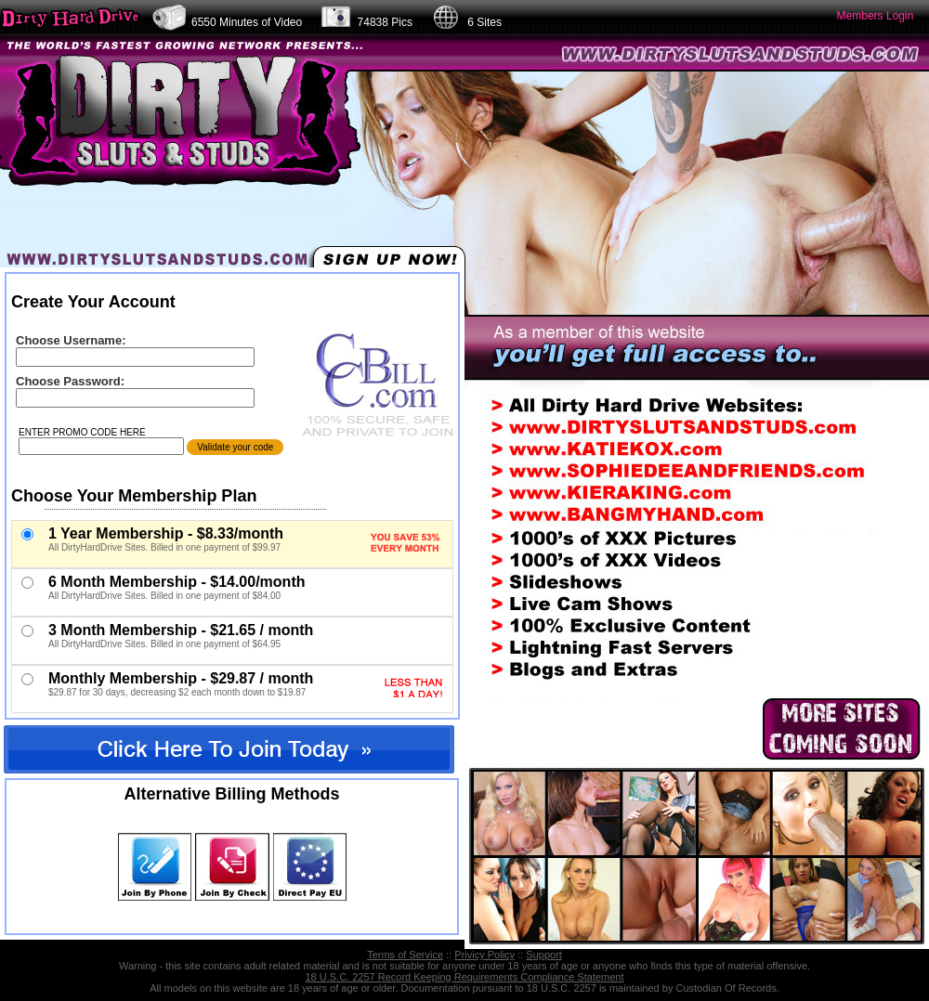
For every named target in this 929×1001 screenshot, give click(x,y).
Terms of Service (405, 954)
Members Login (875, 15)
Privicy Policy (484, 954)
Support (544, 954)
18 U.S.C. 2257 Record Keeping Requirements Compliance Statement (464, 976)
